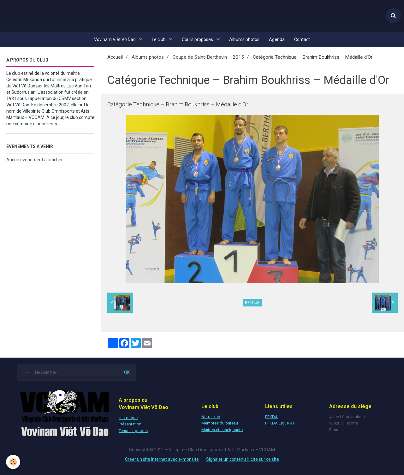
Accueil (115, 57)
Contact (302, 39)
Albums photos (244, 39)
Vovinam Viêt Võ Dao (115, 39)
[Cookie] (13, 462)
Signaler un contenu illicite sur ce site (242, 459)
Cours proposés (198, 39)
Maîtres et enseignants (222, 429)
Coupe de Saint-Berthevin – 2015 (208, 57)
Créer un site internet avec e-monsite (162, 459)
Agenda (277, 39)
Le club (159, 39)
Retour (252, 302)
